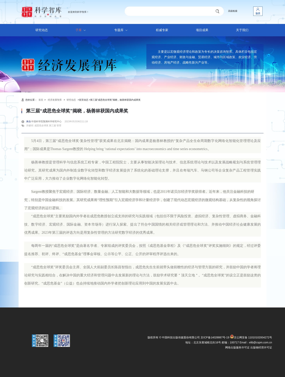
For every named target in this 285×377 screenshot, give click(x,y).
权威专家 (162, 30)
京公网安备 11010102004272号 (251, 337)
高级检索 (232, 11)
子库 (82, 30)
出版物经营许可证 (261, 347)
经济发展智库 (55, 99)
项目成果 (202, 30)
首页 (41, 99)
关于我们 (242, 30)
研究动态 (41, 30)
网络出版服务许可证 (237, 347)
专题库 (122, 30)
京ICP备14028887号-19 (215, 337)
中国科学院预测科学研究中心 (47, 121)
